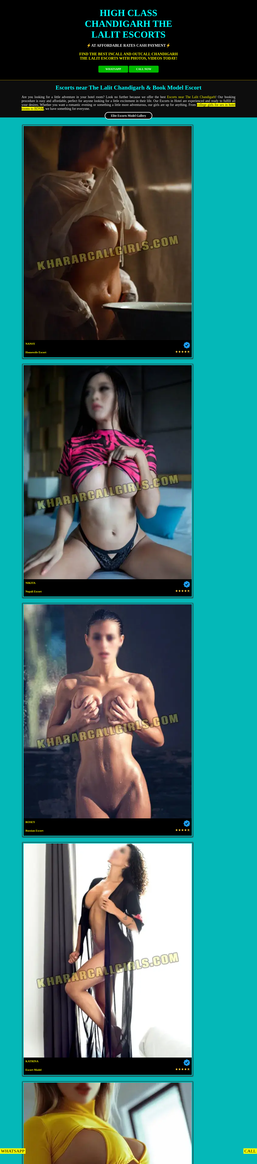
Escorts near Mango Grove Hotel (158, 1010)
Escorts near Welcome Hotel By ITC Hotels (67, 1123)
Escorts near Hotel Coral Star (37, 1019)
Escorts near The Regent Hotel (97, 915)
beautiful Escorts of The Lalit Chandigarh (161, 752)
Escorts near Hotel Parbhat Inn (37, 1114)
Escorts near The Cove (98, 1114)
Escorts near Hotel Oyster (37, 915)
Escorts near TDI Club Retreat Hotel (120, 905)
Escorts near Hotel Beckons (158, 924)
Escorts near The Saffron (192, 1104)
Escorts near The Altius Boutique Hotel (158, 1000)
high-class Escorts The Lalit (64, 638)
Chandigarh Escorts (38, 848)
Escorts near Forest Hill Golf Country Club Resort (188, 905)
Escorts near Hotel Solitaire (158, 915)
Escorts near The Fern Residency (98, 1010)
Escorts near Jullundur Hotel (38, 991)
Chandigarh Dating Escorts (158, 867)
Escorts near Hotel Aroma (59, 905)
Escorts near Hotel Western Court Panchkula (68, 1104)
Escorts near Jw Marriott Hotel (37, 886)
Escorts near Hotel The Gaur (158, 943)
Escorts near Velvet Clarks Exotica (98, 1038)
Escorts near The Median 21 (218, 953)
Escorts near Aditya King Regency (158, 1133)
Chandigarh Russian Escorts (98, 858)
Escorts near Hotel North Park (98, 1133)
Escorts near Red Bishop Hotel (218, 1133)
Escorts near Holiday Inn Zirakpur (98, 1076)
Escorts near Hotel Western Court (37, 934)
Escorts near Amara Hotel (98, 934)
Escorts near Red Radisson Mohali (218, 877)
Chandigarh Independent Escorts (98, 848)
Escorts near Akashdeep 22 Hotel (158, 991)
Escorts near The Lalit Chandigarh (191, 97)
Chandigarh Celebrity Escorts (158, 858)
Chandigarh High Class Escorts (219, 858)
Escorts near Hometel (218, 896)
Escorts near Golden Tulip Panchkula (194, 1086)
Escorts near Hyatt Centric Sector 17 (37, 896)
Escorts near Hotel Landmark (158, 972)
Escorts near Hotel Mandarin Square (128, 1067)
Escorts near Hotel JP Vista (98, 1048)
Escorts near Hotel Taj (158, 896)
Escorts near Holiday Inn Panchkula (132, 1123)
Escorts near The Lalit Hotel (98, 886)
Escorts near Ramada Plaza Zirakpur (37, 1048)
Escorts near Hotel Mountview (218, 886)
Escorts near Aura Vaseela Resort (218, 915)
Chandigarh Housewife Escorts (219, 848)
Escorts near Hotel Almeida (37, 1029)
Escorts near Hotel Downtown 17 (98, 991)
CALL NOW (143, 69)
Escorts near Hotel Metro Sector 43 (37, 943)
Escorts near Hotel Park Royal (158, 1114)
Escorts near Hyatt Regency (158, 886)
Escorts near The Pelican (98, 1019)
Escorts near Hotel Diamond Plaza (190, 962)
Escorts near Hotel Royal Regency (158, 1048)
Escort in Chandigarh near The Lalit (113, 688)
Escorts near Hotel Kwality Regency (97, 981)
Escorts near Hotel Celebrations (218, 1048)
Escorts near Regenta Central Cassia (188, 1057)
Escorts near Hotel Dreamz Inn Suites (218, 1029)
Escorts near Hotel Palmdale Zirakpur (37, 1133)
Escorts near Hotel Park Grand (218, 924)
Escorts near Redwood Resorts (67, 1095)
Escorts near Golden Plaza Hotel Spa (37, 1038)
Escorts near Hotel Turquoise (37, 1010)
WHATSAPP (113, 69)
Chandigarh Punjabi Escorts (158, 877)
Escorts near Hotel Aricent (218, 991)
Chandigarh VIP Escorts (158, 848)
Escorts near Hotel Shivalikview (158, 953)
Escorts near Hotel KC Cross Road (188, 1095)
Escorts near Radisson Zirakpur (128, 1057)
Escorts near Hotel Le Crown (98, 953)
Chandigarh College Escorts (37, 867)
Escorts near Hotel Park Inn (37, 953)
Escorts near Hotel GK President (98, 943)
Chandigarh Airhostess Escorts (97, 867)
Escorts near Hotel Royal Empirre (133, 1086)
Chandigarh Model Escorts (219, 867)
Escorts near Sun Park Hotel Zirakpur (158, 1076)
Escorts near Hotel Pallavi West (192, 1123)
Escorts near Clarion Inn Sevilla (158, 1029)
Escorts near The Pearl (219, 1010)
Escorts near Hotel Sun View (129, 962)
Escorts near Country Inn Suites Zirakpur (190, 1067)
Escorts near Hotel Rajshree (158, 1019)
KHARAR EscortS (51, 1159)
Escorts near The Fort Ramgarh (128, 1095)
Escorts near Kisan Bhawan (97, 1000)
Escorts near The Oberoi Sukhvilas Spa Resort (68, 1086)
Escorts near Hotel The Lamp (218, 1076)
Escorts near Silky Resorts (218, 1019)
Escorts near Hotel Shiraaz (132, 1104)
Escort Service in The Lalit (217, 397)
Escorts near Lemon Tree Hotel (219, 1000)
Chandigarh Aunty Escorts (98, 877)
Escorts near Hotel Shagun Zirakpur (68, 1057)
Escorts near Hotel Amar (218, 981)
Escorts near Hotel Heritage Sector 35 (218, 943)
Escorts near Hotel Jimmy (37, 972)
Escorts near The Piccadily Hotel (158, 981)
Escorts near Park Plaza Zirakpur (38, 1076)
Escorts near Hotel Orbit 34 (218, 972)
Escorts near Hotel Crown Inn (158, 934)
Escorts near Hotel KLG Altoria (37, 924)
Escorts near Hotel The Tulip (218, 934)
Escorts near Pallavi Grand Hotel (219, 1114)
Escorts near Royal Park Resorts (218, 1038)
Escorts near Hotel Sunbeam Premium (97, 972)
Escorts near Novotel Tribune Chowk (98, 896)
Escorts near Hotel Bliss (98, 924)
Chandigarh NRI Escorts (37, 858)
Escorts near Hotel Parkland (158, 1038)
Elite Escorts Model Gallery (128, 115)
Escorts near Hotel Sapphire (98, 1029)
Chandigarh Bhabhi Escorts (37, 877)
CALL (250, 1151)
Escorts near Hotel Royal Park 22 (37, 981)
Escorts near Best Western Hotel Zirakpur (66, 1067)
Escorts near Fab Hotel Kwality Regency (67, 962)
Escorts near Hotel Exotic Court (37, 1000)
